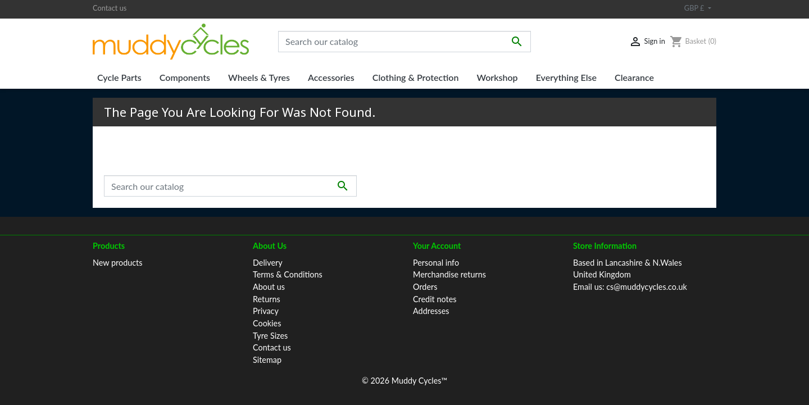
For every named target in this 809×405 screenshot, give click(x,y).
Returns (266, 299)
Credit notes (434, 299)
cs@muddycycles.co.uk (646, 287)
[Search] (404, 41)
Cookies (267, 323)
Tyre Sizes (270, 335)
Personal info (436, 262)
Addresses (431, 311)
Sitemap (267, 360)
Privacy (266, 311)
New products (118, 262)
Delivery (268, 262)
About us (269, 287)
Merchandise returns (449, 274)
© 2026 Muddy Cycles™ (404, 380)
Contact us (109, 7)
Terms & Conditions (287, 274)
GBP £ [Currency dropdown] (695, 7)
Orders (425, 287)
